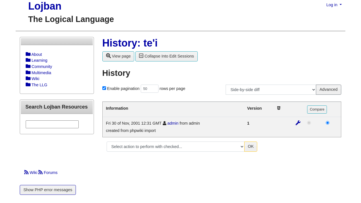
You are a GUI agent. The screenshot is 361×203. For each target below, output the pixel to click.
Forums (48, 172)
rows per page (172, 88)
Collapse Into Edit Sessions (166, 55)
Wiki (31, 172)
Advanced (329, 89)
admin (173, 123)
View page (118, 55)
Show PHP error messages (47, 189)
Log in (332, 5)
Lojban (44, 6)
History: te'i (130, 43)
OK (251, 146)
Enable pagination (123, 88)
